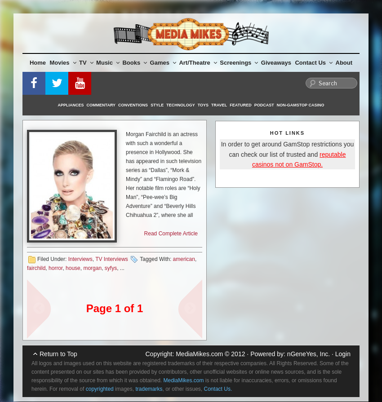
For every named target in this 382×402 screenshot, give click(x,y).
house (73, 268)
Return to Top (58, 354)
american (184, 259)
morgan (92, 268)
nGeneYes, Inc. (308, 354)
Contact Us (314, 62)
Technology (180, 105)
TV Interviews (111, 259)
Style (157, 105)
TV (86, 62)
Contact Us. (218, 389)
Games (163, 62)
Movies (63, 62)
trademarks (148, 389)
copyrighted (100, 389)
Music (108, 62)
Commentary (101, 105)
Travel (219, 105)
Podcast (264, 105)
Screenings (239, 62)
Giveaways (276, 62)
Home (38, 62)
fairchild (36, 268)
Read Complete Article (171, 233)
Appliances (71, 105)
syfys (111, 268)
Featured (240, 105)
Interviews (80, 259)
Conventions (133, 105)
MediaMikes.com (199, 354)
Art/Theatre (198, 62)
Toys (203, 105)
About (344, 62)
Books (134, 62)
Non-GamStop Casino (300, 105)
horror (55, 268)
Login (343, 354)
